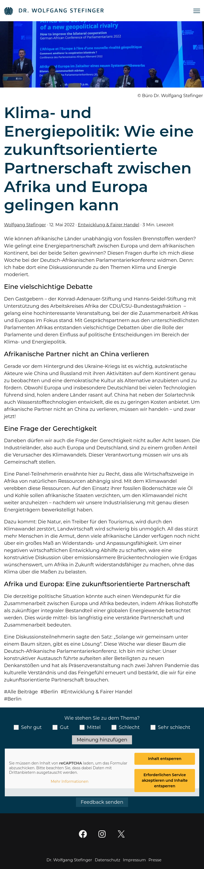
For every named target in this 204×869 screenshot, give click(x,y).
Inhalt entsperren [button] (164, 758)
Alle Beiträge (22, 692)
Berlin (51, 692)
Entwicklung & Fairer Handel (108, 224)
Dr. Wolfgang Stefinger (69, 859)
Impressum (134, 859)
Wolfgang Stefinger (25, 224)
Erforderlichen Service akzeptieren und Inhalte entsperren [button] (165, 780)
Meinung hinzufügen (102, 740)
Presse (155, 859)
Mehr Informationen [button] (69, 781)
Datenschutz (107, 859)
